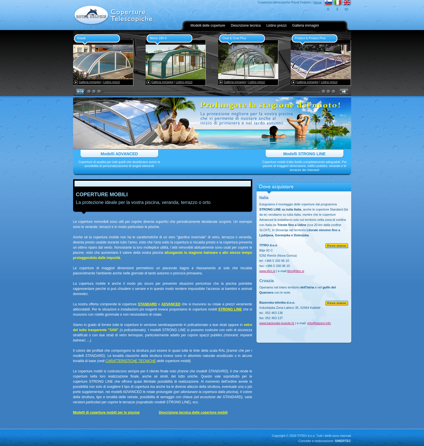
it (337, 8)
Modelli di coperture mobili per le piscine (106, 412)
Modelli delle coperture (208, 25)
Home (317, 2)
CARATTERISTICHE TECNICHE (130, 361)
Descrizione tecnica (246, 25)
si (328, 8)
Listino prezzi (276, 25)
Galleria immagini (305, 25)
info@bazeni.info (319, 323)
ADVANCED (171, 304)
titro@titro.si (295, 271)
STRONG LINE (230, 309)
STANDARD (147, 304)
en (346, 8)
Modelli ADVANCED (119, 154)
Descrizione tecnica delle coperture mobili (193, 412)
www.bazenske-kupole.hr (276, 323)
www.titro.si (267, 271)
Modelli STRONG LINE (304, 154)
